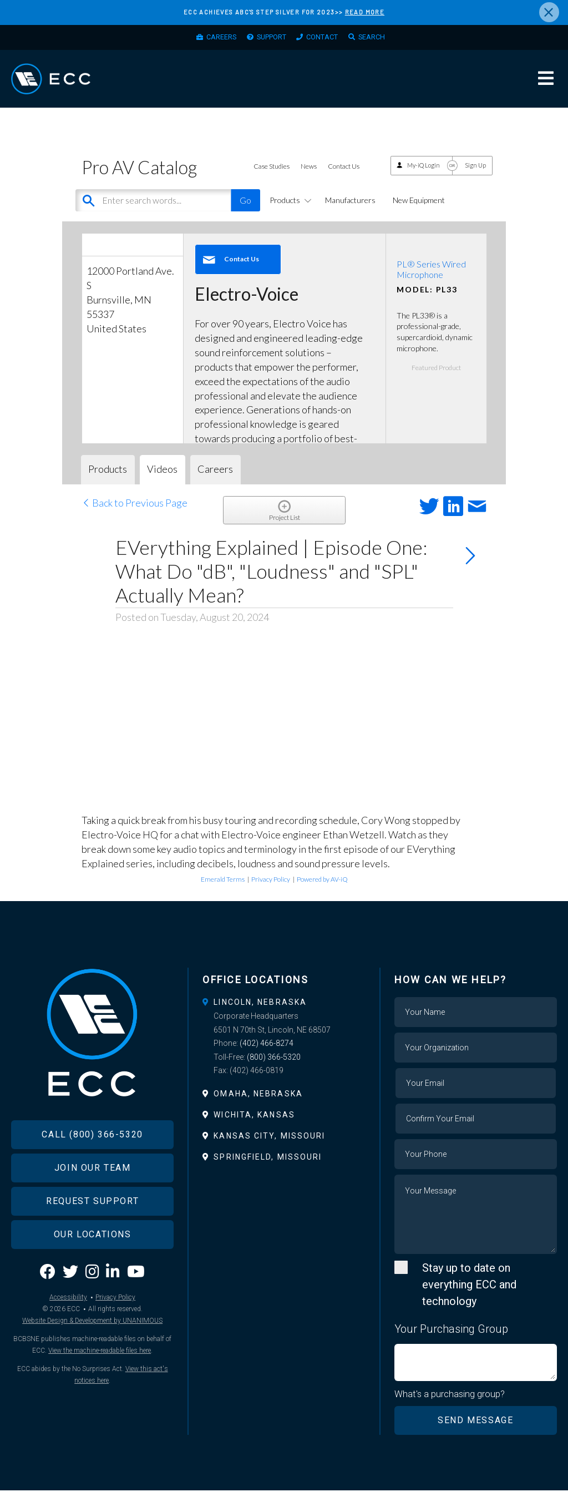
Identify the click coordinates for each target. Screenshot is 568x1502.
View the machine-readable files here (99, 1375)
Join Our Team (92, 1191)
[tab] (283, 1013)
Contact (327, 39)
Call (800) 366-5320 (92, 1158)
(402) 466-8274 (266, 1054)
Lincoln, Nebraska (260, 1013)
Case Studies (271, 178)
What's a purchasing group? (450, 1405)
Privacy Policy (270, 890)
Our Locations (92, 1258)
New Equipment (419, 211)
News (309, 178)
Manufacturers (350, 211)
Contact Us (343, 178)
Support (268, 39)
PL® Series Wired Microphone (431, 280)
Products (289, 211)
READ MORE (364, 12)
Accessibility (68, 1322)
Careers (211, 39)
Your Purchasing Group (451, 1340)
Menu (546, 85)
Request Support (92, 1225)
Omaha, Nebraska (258, 1104)
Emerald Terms (223, 890)
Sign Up (475, 176)
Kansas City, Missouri (269, 1147)
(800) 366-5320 (274, 1068)
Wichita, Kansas (254, 1125)
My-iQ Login (423, 176)
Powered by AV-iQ (322, 890)
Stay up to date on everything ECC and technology (469, 1295)
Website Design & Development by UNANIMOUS (92, 1345)
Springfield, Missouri (268, 1168)
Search (383, 39)
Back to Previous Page (134, 514)
